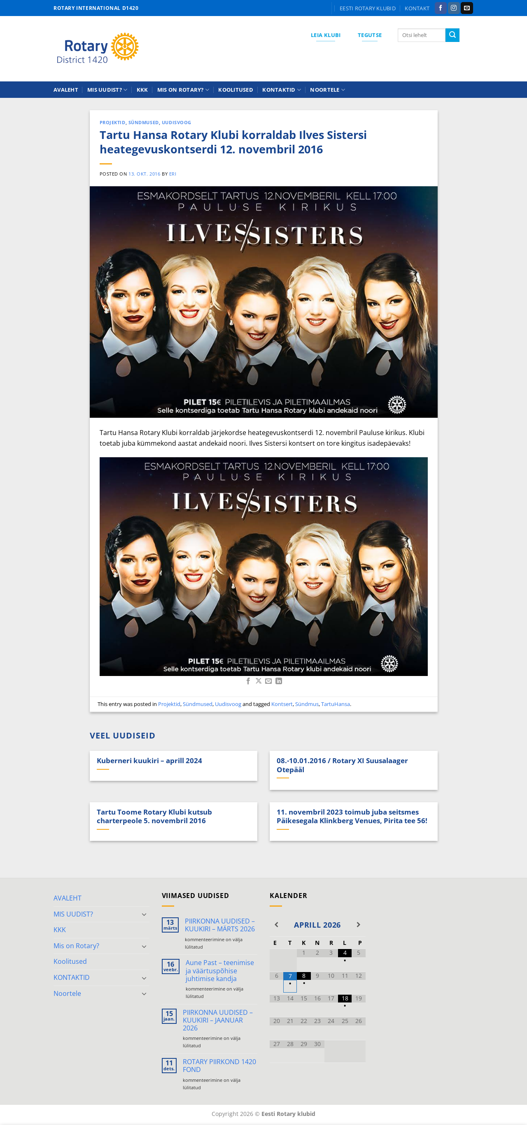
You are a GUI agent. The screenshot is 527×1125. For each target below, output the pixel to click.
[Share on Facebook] (248, 681)
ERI (173, 174)
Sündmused (143, 122)
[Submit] (452, 35)
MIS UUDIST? (107, 90)
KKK (142, 89)
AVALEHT (66, 89)
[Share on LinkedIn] (278, 681)
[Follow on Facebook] (441, 8)
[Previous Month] (276, 924)
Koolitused (235, 89)
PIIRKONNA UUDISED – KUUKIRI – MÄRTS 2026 (220, 925)
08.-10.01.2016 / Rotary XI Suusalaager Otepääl (342, 765)
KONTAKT (417, 8)
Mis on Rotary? (183, 90)
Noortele (327, 90)
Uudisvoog (176, 122)
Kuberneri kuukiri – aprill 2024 (149, 760)
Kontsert (282, 704)
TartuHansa (335, 704)
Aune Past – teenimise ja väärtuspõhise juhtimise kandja (220, 971)
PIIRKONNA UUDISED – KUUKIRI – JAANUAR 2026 (218, 1020)
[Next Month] (358, 924)
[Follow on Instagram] (454, 8)
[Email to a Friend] (268, 681)
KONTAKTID (281, 90)
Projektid (113, 122)
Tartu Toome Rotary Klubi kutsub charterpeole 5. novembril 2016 (154, 816)
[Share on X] (258, 681)
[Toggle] (144, 914)
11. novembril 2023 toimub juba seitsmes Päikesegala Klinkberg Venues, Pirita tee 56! (352, 816)
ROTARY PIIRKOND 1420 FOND (219, 1066)
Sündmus (307, 704)
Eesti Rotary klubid (368, 8)
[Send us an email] (467, 8)
